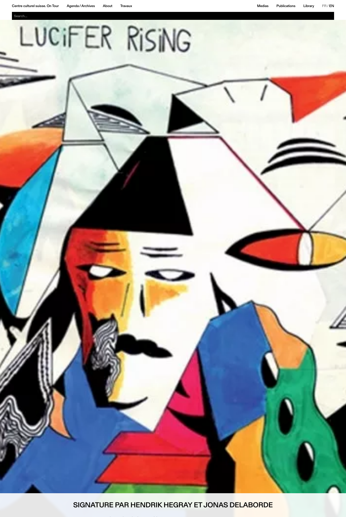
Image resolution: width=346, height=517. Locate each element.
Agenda (73, 6)
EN (331, 6)
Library (308, 6)
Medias (263, 6)
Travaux (126, 6)
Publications (285, 6)
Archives (88, 6)
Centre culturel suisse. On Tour (35, 6)
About (107, 6)
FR (324, 6)
